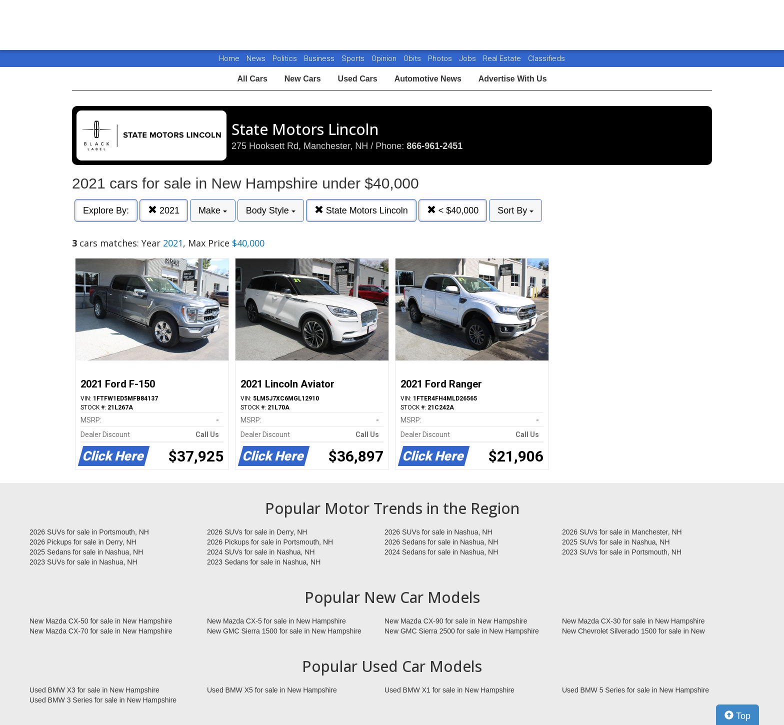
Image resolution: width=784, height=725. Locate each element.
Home (229, 58)
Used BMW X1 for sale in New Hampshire (449, 690)
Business (320, 58)
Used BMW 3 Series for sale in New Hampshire (103, 700)
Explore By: (106, 211)
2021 (164, 210)
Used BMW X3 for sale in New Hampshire (95, 690)
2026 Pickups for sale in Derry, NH (83, 542)
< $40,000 (453, 210)
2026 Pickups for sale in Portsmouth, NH (270, 542)
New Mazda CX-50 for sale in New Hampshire (101, 621)
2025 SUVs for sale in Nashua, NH (616, 542)
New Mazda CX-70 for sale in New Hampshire (101, 631)
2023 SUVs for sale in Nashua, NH (84, 562)
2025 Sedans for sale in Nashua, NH (86, 552)
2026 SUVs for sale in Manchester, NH (622, 532)
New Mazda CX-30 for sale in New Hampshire (633, 621)
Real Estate (503, 58)
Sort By (516, 211)
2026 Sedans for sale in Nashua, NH (441, 542)
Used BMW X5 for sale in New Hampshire (272, 690)
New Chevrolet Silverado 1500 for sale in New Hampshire (633, 631)
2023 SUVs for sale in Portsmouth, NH (622, 552)
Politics (284, 58)
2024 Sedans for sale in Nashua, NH (441, 552)
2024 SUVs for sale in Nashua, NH (261, 552)
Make (212, 211)
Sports (354, 58)
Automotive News (428, 78)
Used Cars (358, 78)
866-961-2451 (434, 146)
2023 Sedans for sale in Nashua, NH (263, 562)
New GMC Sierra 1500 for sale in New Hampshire (284, 631)
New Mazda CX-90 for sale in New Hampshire (456, 621)
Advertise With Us (512, 78)
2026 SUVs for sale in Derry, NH (257, 532)
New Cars (302, 78)
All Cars (252, 78)
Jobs (468, 58)
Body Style (271, 211)
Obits (413, 58)
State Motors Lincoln (361, 210)
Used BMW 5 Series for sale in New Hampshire (635, 690)
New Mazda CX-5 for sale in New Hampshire (276, 621)
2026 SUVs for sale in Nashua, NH (438, 532)
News (256, 58)
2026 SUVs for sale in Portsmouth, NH (89, 532)
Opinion (385, 58)
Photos (441, 58)
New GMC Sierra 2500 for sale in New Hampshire (461, 631)
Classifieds (546, 58)
